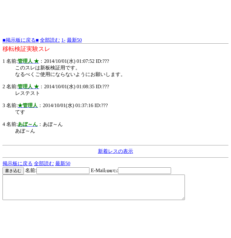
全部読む (50, 40)
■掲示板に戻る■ (21, 40)
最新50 (74, 40)
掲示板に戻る (18, 163)
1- (63, 40)
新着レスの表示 (115, 151)
